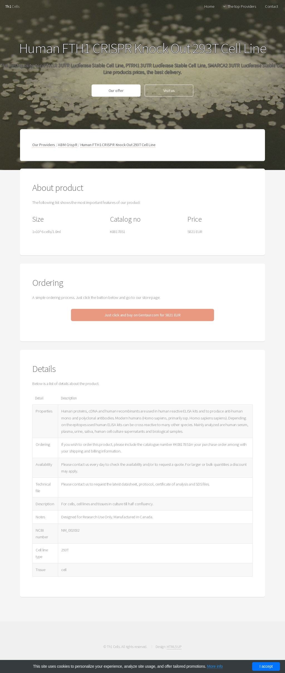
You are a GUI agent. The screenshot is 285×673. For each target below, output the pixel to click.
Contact (271, 6)
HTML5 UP (174, 646)
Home (209, 6)
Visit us (169, 90)
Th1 (8, 6)
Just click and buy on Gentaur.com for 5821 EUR (142, 314)
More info (215, 666)
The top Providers (242, 6)
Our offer (116, 90)
